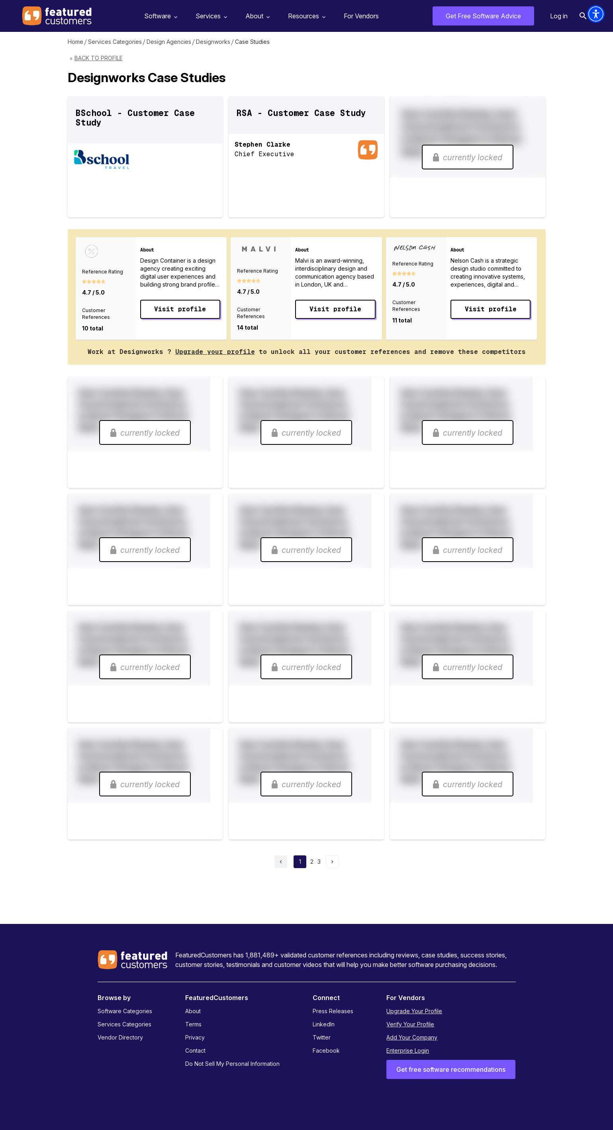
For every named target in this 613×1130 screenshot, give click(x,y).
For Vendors (361, 16)
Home (75, 41)
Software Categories (125, 1011)
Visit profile (180, 309)
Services (210, 16)
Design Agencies (169, 41)
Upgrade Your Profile (414, 1011)
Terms (193, 1024)
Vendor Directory (120, 1037)
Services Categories (115, 41)
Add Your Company (411, 1037)
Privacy (195, 1037)
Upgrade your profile (215, 352)
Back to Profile (98, 58)
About (256, 16)
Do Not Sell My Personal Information (232, 1063)
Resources (305, 16)
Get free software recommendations (450, 1069)
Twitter (322, 1037)
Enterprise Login (407, 1050)
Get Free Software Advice (483, 16)
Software (159, 16)
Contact (195, 1050)
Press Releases (333, 1011)
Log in (559, 16)
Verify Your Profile (410, 1024)
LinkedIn (324, 1024)
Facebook (326, 1050)
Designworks (213, 41)
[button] (596, 14)
